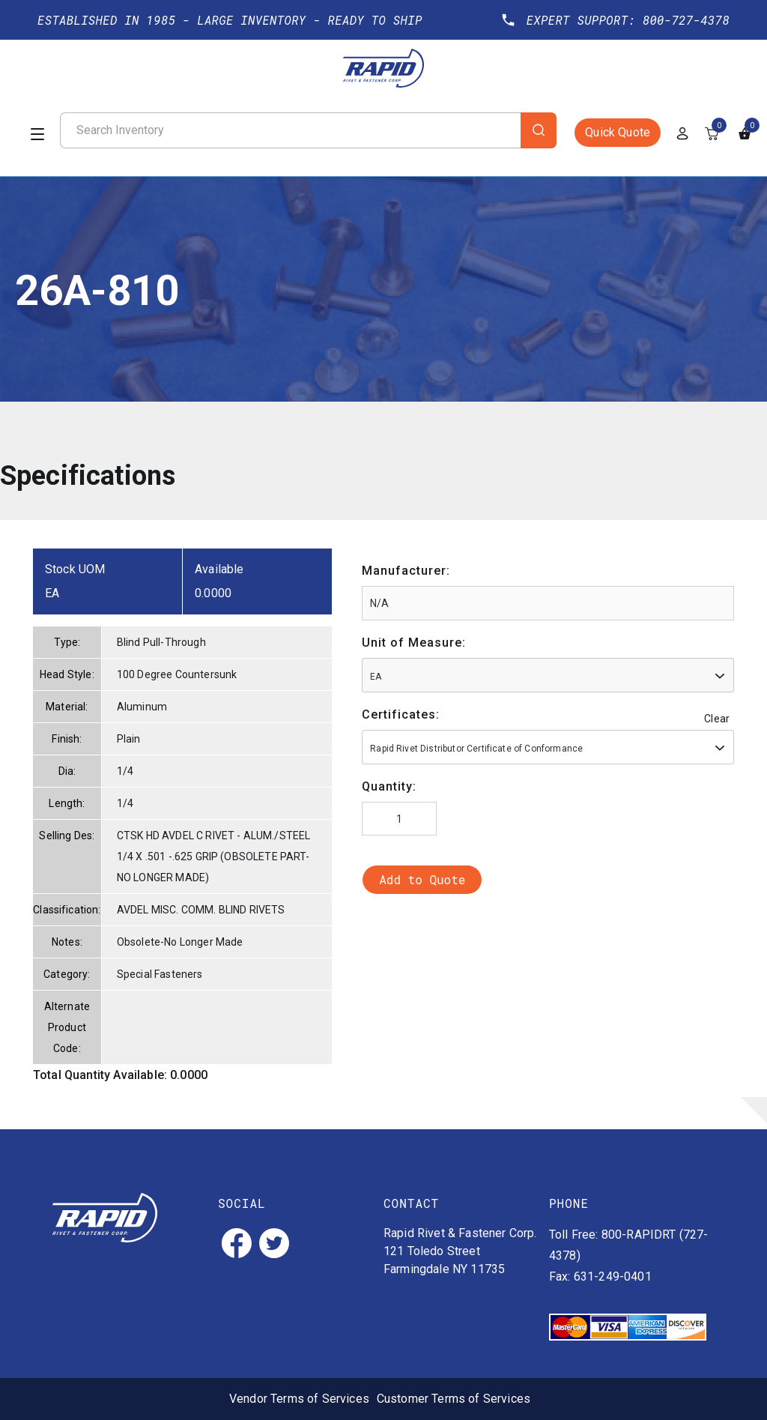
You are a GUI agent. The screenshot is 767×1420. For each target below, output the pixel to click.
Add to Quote (422, 879)
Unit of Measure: (414, 642)
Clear (717, 719)
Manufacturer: (406, 571)
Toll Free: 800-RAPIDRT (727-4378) (628, 1245)
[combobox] (548, 675)
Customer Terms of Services (453, 1399)
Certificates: (401, 714)
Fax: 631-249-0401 (600, 1276)
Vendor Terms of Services (299, 1399)
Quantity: (389, 786)
